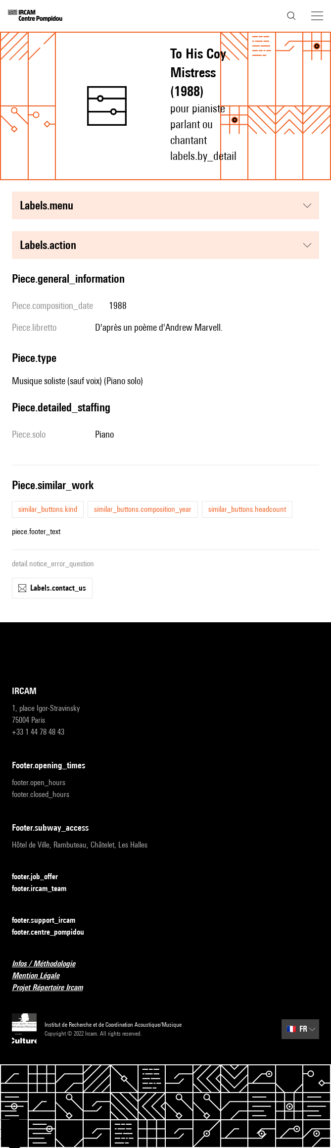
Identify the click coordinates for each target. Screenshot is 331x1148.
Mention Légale (41, 976)
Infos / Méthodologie (49, 964)
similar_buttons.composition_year (142, 509)
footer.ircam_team (45, 889)
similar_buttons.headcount (247, 509)
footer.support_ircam (49, 920)
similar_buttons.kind (47, 509)
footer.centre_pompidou (54, 932)
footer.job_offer (41, 877)
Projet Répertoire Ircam (53, 988)
